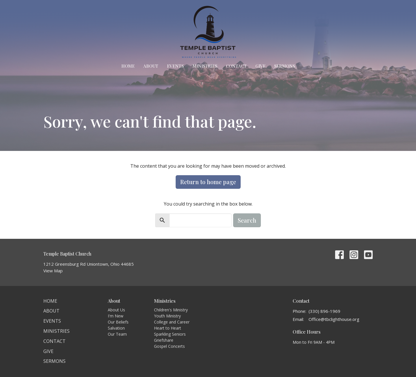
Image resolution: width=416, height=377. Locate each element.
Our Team (117, 334)
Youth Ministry (167, 316)
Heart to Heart (167, 328)
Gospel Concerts (169, 346)
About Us (116, 310)
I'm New (115, 316)
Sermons (284, 66)
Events (175, 66)
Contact (236, 66)
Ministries (204, 66)
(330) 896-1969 (324, 311)
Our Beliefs (118, 322)
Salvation (116, 328)
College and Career (172, 322)
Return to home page (208, 182)
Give (260, 66)
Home (128, 66)
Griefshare (163, 340)
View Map (53, 270)
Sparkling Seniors (170, 334)
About (150, 66)
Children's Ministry (171, 310)
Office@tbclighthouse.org (334, 319)
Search (247, 220)
